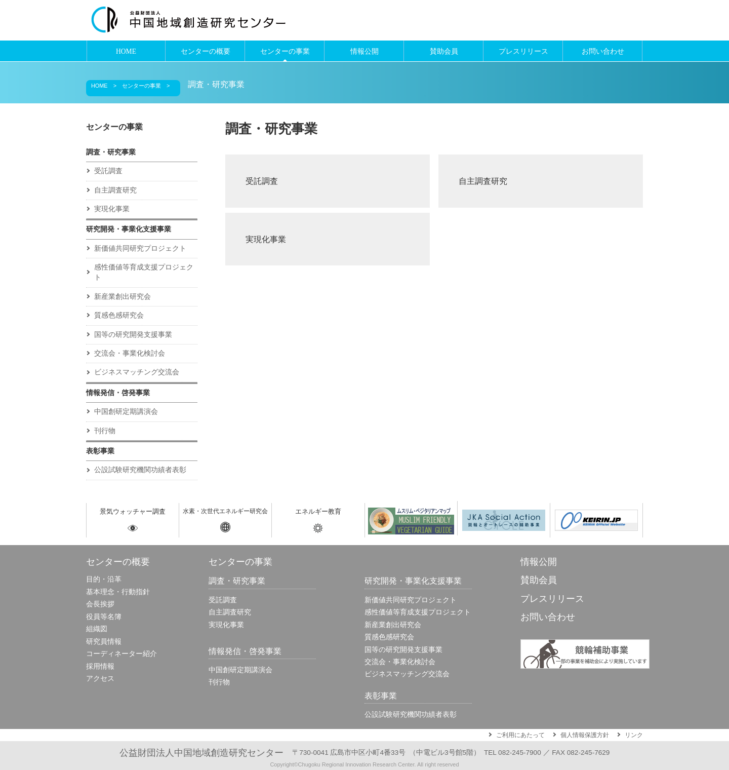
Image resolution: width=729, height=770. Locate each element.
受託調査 (262, 180)
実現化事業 (266, 239)
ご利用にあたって (520, 735)
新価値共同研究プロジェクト (140, 248)
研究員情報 (104, 641)
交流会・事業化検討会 (129, 353)
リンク (634, 735)
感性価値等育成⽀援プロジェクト (143, 272)
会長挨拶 (100, 604)
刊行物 (104, 431)
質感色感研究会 (119, 315)
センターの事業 (285, 51)
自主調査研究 (483, 180)
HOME (126, 51)
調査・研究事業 (216, 84)
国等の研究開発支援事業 (133, 334)
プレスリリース (523, 51)
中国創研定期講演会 (126, 411)
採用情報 (100, 666)
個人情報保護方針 (584, 735)
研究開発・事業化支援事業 (128, 229)
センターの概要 (205, 51)
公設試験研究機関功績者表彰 (140, 470)
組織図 (96, 629)
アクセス (100, 678)
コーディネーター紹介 (121, 654)
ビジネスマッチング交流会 (136, 372)
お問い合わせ (603, 51)
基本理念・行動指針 (118, 592)
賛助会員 (444, 51)
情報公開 (364, 51)
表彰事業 (100, 451)
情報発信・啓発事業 (118, 393)
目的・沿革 (104, 579)
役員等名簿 (104, 617)
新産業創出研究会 (122, 296)
